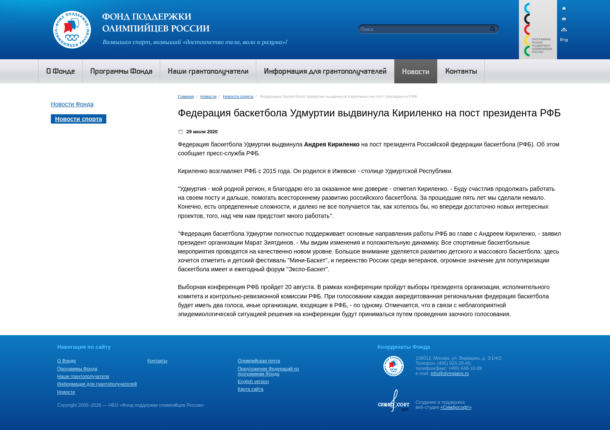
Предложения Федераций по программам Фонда (268, 371)
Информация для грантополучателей (97, 383)
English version (253, 381)
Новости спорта (238, 96)
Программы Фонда (77, 368)
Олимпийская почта (259, 360)
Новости (208, 96)
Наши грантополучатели (83, 376)
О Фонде (66, 360)
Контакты (157, 360)
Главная (186, 96)
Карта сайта (250, 388)
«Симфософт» (455, 407)
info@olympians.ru (450, 373)
